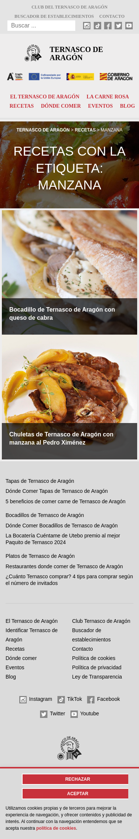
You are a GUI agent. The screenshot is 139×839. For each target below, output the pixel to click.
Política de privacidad (97, 667)
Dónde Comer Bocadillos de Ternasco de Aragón (62, 526)
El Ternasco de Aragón (44, 97)
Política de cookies (94, 658)
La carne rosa (107, 97)
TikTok (69, 699)
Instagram (35, 699)
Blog (127, 106)
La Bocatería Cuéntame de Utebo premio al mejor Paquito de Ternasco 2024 (63, 539)
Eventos (100, 106)
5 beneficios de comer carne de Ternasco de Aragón (66, 501)
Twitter (52, 714)
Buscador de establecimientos (54, 16)
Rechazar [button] (77, 779)
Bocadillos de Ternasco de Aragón (45, 515)
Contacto (112, 16)
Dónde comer (61, 106)
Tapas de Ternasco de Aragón (40, 481)
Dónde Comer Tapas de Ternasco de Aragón (57, 491)
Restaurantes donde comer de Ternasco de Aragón (64, 566)
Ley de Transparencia (97, 677)
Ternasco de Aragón (76, 53)
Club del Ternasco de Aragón (69, 7)
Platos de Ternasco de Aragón (40, 556)
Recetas (22, 106)
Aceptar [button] (77, 793)
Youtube (84, 714)
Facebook (103, 699)
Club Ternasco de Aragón (101, 621)
